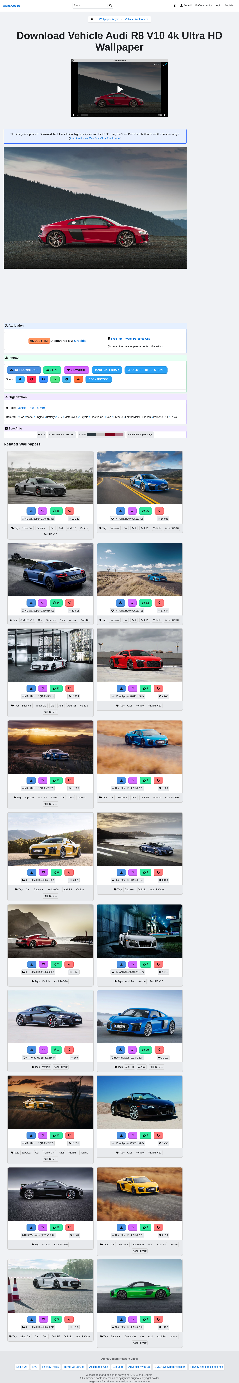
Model (29, 417)
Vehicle (84, 528)
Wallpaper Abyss (109, 19)
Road (54, 797)
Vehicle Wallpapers (136, 19)
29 (145, 1049)
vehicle (22, 407)
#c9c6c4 (100, 434)
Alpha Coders (11, 5)
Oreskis (80, 340)
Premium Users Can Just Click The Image (95, 138)
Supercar (41, 528)
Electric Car (97, 417)
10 (56, 1227)
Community (203, 5)
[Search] (110, 5)
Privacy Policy (50, 1366)
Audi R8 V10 (37, 407)
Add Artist (39, 340)
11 (56, 780)
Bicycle (83, 417)
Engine (39, 417)
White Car (41, 705)
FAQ (34, 1366)
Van (108, 417)
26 (145, 510)
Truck (173, 417)
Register (229, 5)
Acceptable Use (98, 1366)
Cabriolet (129, 889)
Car (21, 417)
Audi (60, 528)
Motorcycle (70, 417)
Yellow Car (53, 889)
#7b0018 (110, 434)
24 (56, 602)
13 (145, 602)
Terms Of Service (74, 1366)
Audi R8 (71, 528)
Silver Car (27, 528)
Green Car (130, 1336)
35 (56, 510)
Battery (50, 417)
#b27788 (119, 434)
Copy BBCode (99, 379)
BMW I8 (118, 417)
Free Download (23, 370)
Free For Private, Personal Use (130, 338)
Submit (186, 5)
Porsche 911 (160, 417)
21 (56, 688)
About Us (21, 1366)
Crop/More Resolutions (146, 370)
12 (56, 1135)
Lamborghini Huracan (138, 417)
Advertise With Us (139, 1366)
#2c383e (91, 434)
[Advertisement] (95, 295)
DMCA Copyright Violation (170, 1366)
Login (218, 5)
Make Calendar (107, 370)
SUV (59, 417)
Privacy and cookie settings (206, 1366)
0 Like (52, 370)
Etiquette (118, 1366)
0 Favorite (76, 370)
